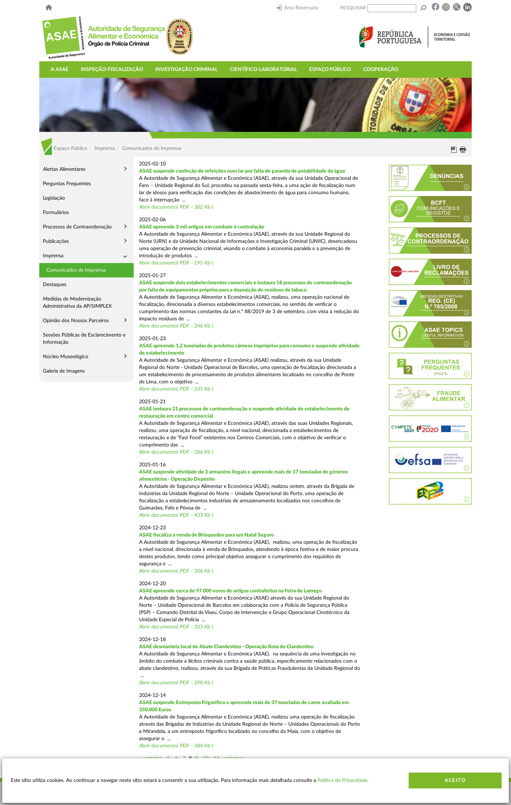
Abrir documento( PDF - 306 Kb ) (176, 571)
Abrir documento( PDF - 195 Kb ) (176, 263)
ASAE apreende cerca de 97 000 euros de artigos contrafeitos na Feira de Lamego (230, 590)
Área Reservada (297, 8)
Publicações (56, 241)
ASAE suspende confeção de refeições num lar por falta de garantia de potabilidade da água (242, 171)
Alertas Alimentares (64, 169)
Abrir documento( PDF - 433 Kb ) (176, 515)
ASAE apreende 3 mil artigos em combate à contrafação (201, 227)
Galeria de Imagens (64, 371)
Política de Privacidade (342, 780)
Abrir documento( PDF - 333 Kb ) (176, 627)
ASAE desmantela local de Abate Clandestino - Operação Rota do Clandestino (226, 646)
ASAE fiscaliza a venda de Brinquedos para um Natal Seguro (206, 535)
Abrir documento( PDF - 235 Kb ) (176, 389)
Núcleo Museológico (65, 356)
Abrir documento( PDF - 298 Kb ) (176, 682)
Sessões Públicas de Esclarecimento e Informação (84, 339)
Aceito (455, 780)
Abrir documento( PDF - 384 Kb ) (176, 745)
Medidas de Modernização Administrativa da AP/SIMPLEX (77, 303)
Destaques (54, 284)
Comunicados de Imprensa (76, 270)
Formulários (56, 212)
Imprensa (53, 255)
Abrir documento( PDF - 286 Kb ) (176, 452)
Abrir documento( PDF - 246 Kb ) (176, 326)
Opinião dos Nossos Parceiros (76, 320)
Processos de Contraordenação (77, 227)
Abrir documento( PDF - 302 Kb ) (176, 207)
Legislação (54, 198)
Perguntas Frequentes (67, 183)
